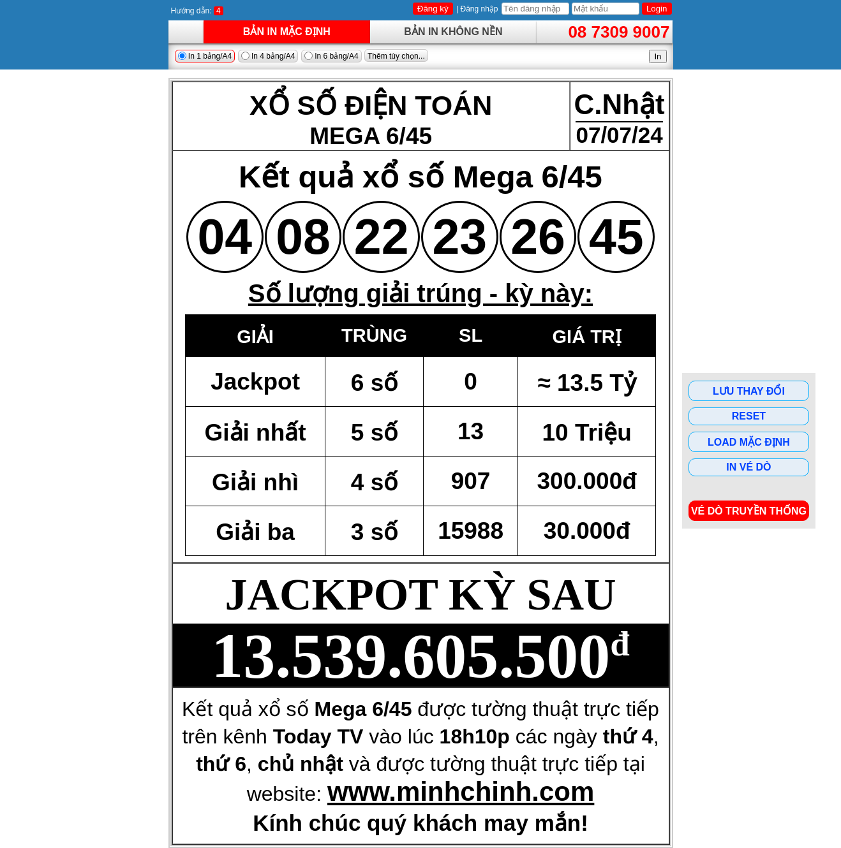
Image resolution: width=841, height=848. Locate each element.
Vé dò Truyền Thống (749, 511)
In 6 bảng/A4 (331, 56)
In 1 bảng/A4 (205, 56)
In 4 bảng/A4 (268, 56)
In (657, 56)
